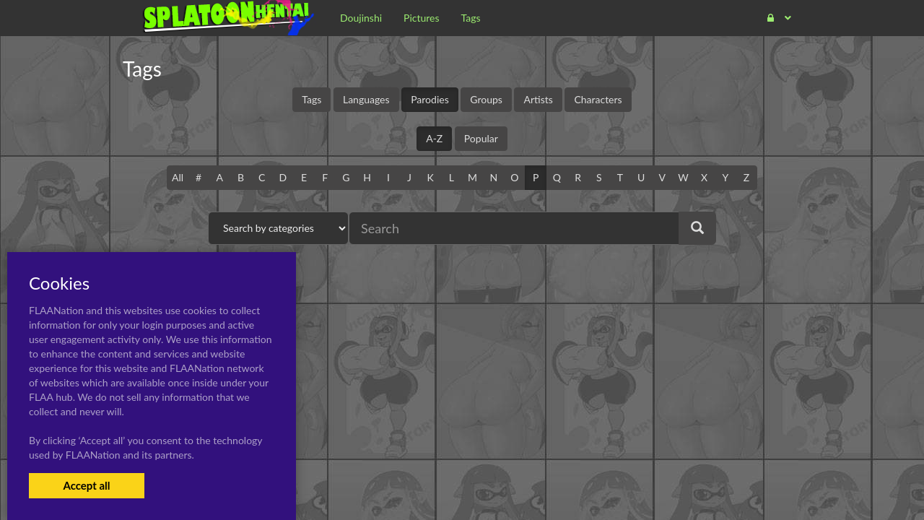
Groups (486, 99)
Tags (311, 99)
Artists (537, 99)
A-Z (434, 138)
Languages (366, 99)
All (177, 177)
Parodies (430, 99)
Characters (598, 99)
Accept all (86, 485)
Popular (481, 138)
